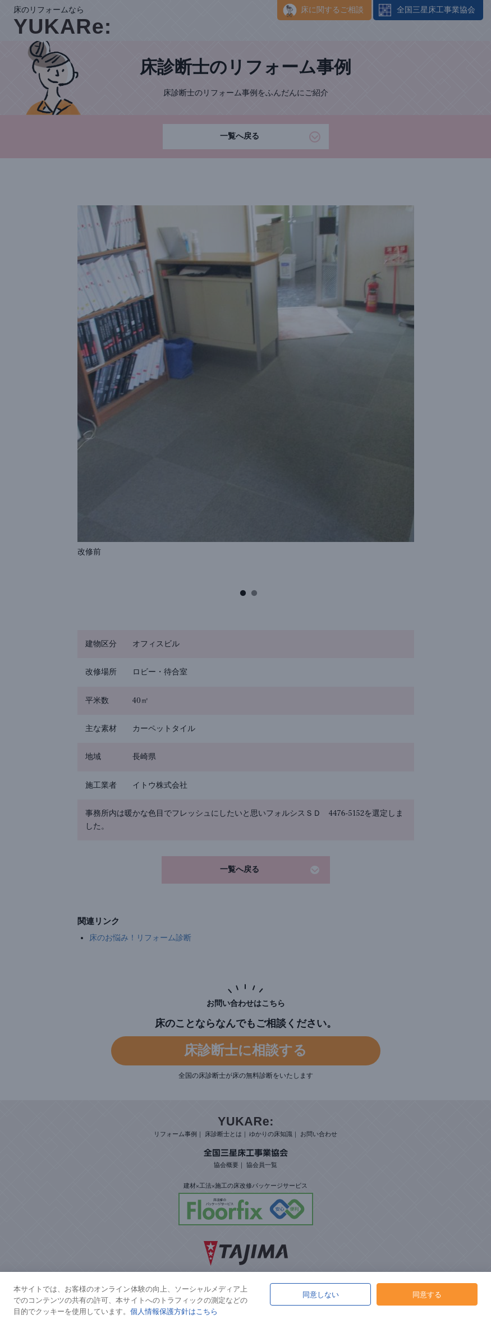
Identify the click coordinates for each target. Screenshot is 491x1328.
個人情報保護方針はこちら (174, 1311)
